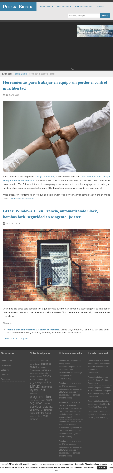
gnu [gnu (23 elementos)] (46, 379)
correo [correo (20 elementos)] (39, 377)
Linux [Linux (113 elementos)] (35, 386)
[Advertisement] (37, 47)
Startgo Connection (44, 176)
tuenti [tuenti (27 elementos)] (48, 413)
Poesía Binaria (18, 6)
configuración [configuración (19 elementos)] (44, 373)
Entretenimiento (82, 6)
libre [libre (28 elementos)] (49, 382)
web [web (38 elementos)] (45, 416)
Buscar (105, 15)
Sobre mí (5, 370)
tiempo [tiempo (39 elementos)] (40, 412)
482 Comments (100, 417)
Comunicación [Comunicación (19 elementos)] (35, 370)
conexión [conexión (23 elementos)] (34, 373)
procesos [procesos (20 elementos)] (33, 393)
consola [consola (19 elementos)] (32, 377)
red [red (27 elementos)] (43, 400)
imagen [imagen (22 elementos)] (40, 383)
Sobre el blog (6, 361)
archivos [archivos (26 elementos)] (44, 361)
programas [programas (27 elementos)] (35, 400)
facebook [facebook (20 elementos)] (39, 379)
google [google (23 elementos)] (33, 382)
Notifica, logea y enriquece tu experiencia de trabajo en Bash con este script (99, 391)
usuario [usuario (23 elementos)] (33, 416)
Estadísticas (6, 365)
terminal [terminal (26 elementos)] (48, 410)
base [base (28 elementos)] (37, 364)
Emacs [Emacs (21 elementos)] (32, 379)
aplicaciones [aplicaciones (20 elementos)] (34, 361)
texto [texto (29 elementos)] (32, 413)
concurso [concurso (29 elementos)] (46, 370)
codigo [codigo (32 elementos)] (33, 367)
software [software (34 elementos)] (34, 410)
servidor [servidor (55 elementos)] (35, 406)
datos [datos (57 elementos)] (47, 376)
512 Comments (100, 407)
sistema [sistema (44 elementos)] (47, 406)
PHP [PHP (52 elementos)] (43, 390)
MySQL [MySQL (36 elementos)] (34, 390)
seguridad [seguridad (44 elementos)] (36, 403)
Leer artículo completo (22, 198)
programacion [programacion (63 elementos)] (40, 396)
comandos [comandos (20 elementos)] (42, 367)
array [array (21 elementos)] (32, 364)
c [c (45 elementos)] (50, 363)
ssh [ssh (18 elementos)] (41, 410)
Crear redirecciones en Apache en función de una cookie (99, 414)
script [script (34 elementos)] (49, 400)
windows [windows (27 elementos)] (34, 419)
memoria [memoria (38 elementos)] (46, 386)
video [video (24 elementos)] (39, 416)
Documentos (63, 6)
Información (45, 6)
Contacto (100, 6)
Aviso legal (5, 379)
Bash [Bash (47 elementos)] (44, 363)
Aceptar (101, 467)
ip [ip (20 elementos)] (44, 382)
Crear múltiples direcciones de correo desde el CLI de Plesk (99, 404)
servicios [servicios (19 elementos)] (47, 403)
